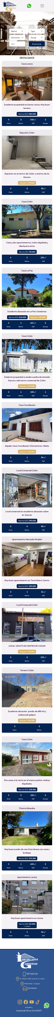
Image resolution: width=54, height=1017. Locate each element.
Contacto (30, 988)
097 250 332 (30, 973)
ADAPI (38, 1010)
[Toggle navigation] (42, 6)
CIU (33, 1010)
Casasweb (21, 1010)
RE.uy (28, 1010)
